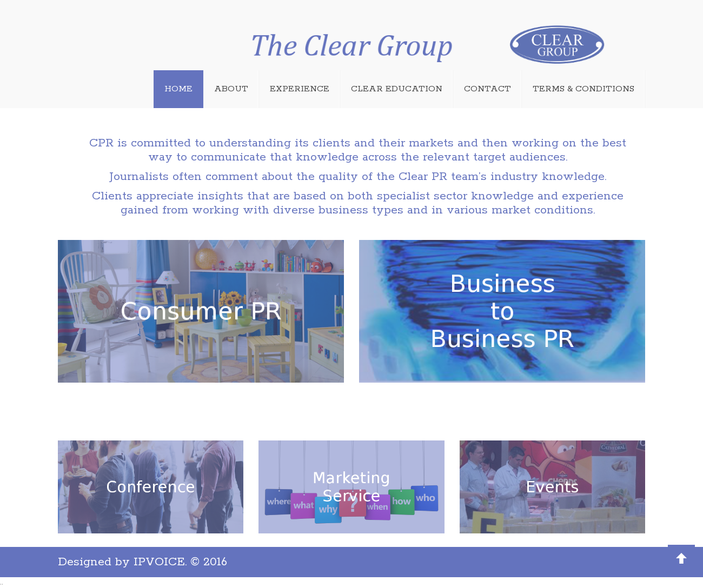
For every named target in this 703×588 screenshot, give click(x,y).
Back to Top (681, 558)
